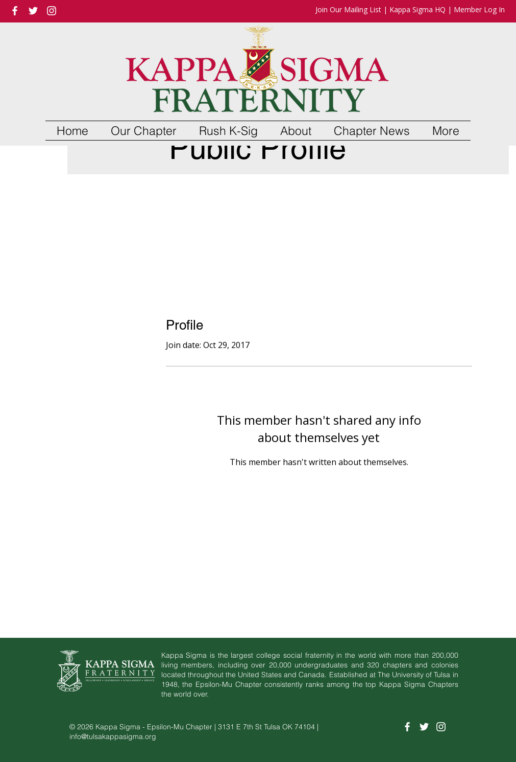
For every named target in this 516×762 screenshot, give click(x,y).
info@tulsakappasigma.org (112, 736)
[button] (144, 130)
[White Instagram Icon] (51, 11)
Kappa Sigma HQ (417, 9)
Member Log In (479, 9)
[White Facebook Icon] (15, 11)
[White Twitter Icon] (33, 11)
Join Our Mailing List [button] (348, 9)
